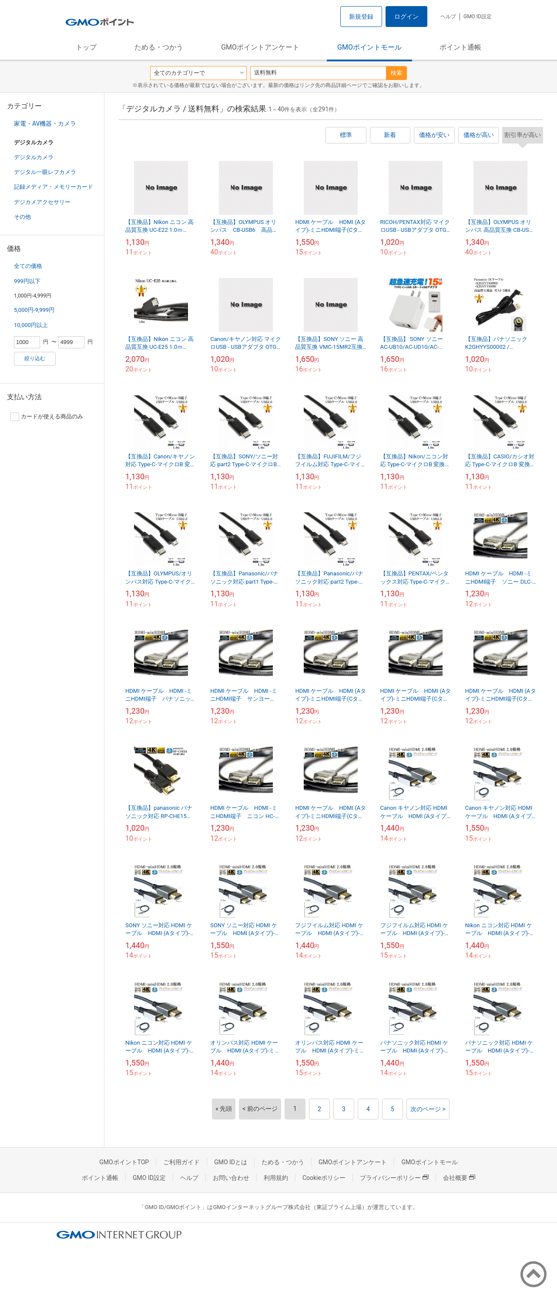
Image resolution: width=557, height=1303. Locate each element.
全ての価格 (28, 266)
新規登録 (361, 16)
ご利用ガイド (181, 1162)
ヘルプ (448, 16)
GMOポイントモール (369, 47)
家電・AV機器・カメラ (45, 123)
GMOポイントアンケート (260, 47)
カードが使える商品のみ (46, 416)
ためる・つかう (158, 47)
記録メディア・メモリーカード (53, 187)
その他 (22, 217)
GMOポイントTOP (124, 1162)
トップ (86, 47)
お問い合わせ (231, 1177)
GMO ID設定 (477, 16)
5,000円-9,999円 (34, 310)
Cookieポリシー (324, 1177)
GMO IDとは (230, 1162)
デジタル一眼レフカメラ (45, 172)
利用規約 (276, 1177)
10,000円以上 (31, 325)
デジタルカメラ (34, 157)
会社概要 (459, 1177)
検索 (396, 73)
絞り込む (34, 358)
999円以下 (27, 281)
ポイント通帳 (460, 47)
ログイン (406, 16)
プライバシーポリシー (394, 1177)
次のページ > (428, 1109)
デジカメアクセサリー (42, 202)
